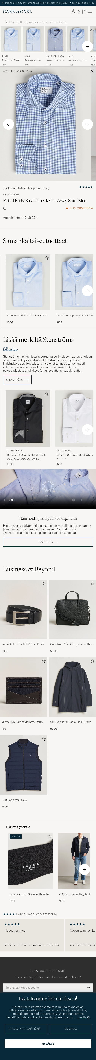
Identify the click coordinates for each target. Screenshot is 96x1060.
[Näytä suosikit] (78, 12)
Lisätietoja (46, 542)
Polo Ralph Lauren (55, 56)
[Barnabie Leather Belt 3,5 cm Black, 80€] (23, 616)
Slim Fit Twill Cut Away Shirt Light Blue (9, 60)
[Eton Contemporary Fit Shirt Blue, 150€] (33, 46)
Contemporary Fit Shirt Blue (32, 60)
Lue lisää (83, 1017)
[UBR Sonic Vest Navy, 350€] (23, 772)
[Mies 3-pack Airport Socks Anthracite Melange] (30, 861)
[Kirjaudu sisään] (73, 11)
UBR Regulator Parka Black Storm (70, 722)
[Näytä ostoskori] (84, 11)
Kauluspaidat (24, 71)
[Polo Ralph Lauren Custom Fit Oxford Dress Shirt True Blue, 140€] (55, 46)
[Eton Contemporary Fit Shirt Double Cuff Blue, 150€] (78, 46)
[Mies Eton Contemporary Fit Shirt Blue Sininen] (33, 39)
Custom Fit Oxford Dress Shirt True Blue (55, 60)
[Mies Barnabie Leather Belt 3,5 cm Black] (23, 609)
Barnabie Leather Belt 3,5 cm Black (23, 644)
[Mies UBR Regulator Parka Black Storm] (72, 687)
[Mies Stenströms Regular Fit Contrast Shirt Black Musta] (28, 418)
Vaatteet (8, 71)
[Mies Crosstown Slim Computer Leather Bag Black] (72, 609)
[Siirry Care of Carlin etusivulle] (17, 11)
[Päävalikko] (90, 11)
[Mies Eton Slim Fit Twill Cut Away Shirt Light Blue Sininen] (11, 39)
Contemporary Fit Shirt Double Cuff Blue (76, 60)
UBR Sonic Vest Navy (14, 800)
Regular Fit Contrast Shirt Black (26, 455)
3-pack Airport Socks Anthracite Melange (29, 894)
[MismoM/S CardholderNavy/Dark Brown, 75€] (23, 694)
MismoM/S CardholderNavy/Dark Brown (22, 722)
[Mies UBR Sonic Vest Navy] (23, 765)
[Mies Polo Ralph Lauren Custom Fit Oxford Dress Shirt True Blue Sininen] (55, 39)
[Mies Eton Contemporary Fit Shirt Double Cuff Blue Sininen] (77, 39)
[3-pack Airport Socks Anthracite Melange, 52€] (30, 868)
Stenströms (11, 194)
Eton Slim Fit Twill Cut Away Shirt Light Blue (27, 316)
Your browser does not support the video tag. (48, 489)
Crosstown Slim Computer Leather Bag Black (71, 644)
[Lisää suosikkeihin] (46, 258)
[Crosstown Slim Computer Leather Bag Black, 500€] (72, 616)
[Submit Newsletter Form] (88, 988)
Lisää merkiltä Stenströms (38, 339)
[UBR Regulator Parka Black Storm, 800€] (72, 694)
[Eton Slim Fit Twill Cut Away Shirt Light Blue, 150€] (11, 46)
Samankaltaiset (35, 241)
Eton (5, 56)
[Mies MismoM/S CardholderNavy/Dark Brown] (23, 687)
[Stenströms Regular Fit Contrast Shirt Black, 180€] (28, 428)
